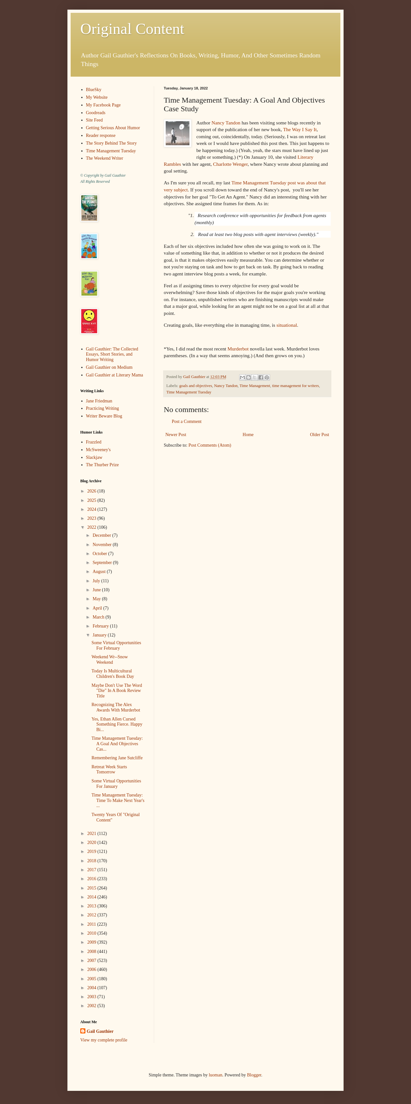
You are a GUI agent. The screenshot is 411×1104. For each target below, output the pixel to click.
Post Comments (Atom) (209, 445)
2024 (92, 509)
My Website (97, 97)
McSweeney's (98, 449)
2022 (92, 527)
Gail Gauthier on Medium (109, 367)
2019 (92, 851)
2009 (92, 942)
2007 (92, 960)
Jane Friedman (99, 401)
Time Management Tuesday (188, 392)
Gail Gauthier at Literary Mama (114, 375)
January (100, 635)
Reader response (101, 135)
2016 (92, 878)
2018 (92, 860)
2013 (92, 906)
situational (286, 325)
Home (248, 434)
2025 (92, 500)
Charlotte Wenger (230, 164)
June (97, 589)
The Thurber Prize (102, 464)
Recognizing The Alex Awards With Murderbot (116, 707)
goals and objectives (195, 385)
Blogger (254, 1075)
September (102, 562)
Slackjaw (94, 457)
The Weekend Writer (104, 158)
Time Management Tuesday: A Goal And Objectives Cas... (117, 744)
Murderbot (238, 348)
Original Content (132, 28)
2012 (92, 915)
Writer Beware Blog (104, 416)
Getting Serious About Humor (113, 127)
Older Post (319, 434)
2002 (92, 1005)
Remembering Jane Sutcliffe (117, 757)
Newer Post (175, 434)
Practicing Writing (102, 408)
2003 (92, 996)
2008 (92, 951)
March (98, 617)
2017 (92, 869)
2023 (92, 518)
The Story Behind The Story (111, 143)
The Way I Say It (300, 129)
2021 (92, 833)
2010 (92, 933)
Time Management (255, 385)
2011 (92, 924)
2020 (92, 842)
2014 (92, 897)
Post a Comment (187, 421)
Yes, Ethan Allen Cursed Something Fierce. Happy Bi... (117, 724)
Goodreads (96, 112)
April (97, 608)
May (97, 598)
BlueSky (93, 89)
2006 (92, 969)
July (96, 580)
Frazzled (93, 442)
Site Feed (94, 120)
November (102, 544)
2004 (92, 987)
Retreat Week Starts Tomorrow (109, 769)
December (102, 535)
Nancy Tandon (226, 122)
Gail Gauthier (100, 1031)
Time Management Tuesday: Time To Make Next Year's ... (118, 800)
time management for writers (295, 385)
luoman (215, 1075)
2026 (92, 491)
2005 (92, 978)
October (100, 553)
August (99, 571)
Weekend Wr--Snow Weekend (110, 659)
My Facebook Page (103, 105)
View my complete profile (103, 1040)
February (101, 626)
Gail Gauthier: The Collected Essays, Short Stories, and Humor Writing (112, 354)
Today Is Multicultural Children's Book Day (113, 674)
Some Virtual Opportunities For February (116, 645)
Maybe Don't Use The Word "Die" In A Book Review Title (117, 691)
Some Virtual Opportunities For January (116, 784)
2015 (92, 888)
